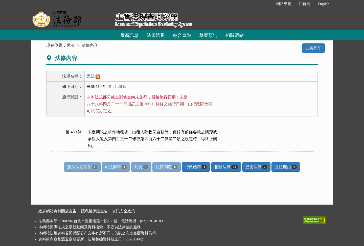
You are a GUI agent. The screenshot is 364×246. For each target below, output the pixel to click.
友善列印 (313, 48)
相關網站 (234, 35)
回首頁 (304, 4)
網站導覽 (283, 4)
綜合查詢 (182, 35)
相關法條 (226, 167)
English (323, 4)
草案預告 (208, 35)
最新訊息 (129, 35)
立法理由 (286, 167)
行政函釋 (196, 167)
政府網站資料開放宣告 (57, 211)
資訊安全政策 (123, 211)
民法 (70, 45)
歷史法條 (256, 167)
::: (266, 4)
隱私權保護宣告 (94, 211)
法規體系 (156, 35)
